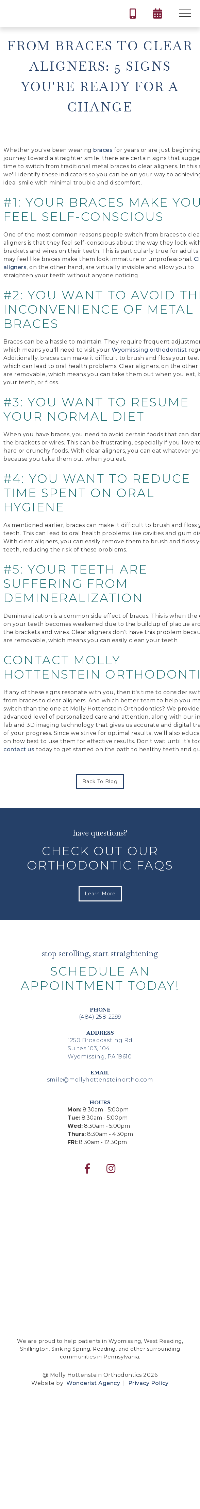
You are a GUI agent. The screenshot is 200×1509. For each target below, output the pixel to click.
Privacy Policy (148, 1383)
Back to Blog (100, 781)
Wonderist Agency (93, 1383)
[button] (184, 13)
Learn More (100, 894)
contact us (18, 749)
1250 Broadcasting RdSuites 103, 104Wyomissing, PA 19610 (100, 1048)
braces (103, 150)
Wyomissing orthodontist (149, 350)
